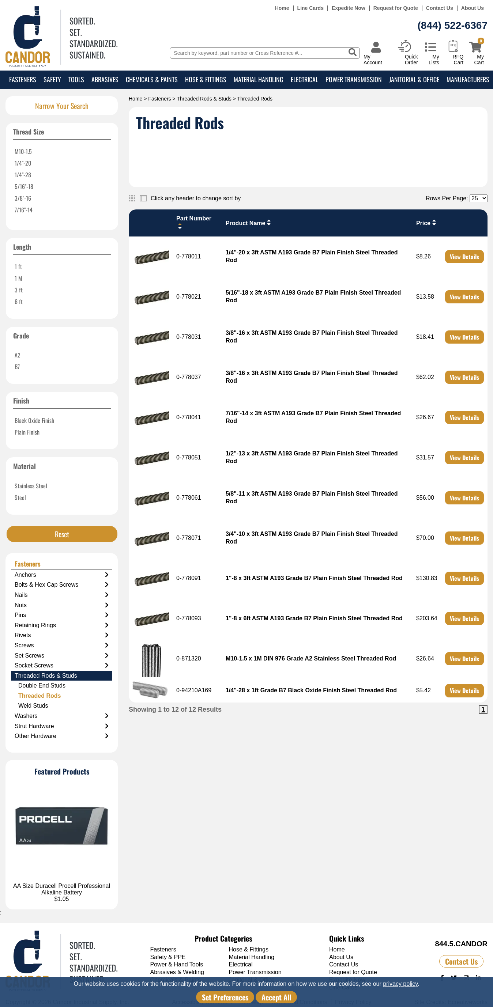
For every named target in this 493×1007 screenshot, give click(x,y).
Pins (62, 615)
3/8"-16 (23, 198)
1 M (18, 278)
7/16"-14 (24, 209)
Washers (62, 716)
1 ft (18, 266)
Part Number (193, 222)
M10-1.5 (23, 151)
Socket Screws (62, 665)
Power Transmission (353, 79)
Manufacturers (468, 79)
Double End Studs (41, 685)
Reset (62, 534)
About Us (472, 8)
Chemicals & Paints (152, 79)
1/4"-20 (23, 163)
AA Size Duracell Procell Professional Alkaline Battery (61, 889)
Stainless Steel (31, 485)
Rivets (62, 635)
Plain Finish (27, 432)
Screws (62, 645)
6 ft (19, 301)
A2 (17, 355)
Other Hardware (62, 736)
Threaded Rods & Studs (204, 99)
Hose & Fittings (205, 79)
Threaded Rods (39, 696)
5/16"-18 (24, 186)
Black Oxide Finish (34, 420)
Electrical (304, 79)
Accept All (276, 997)
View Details (464, 256)
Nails (62, 595)
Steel (20, 497)
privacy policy (400, 984)
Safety (52, 79)
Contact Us (439, 8)
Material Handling (258, 79)
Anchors (62, 575)
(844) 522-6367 (453, 25)
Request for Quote (395, 8)
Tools (76, 79)
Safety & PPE (168, 957)
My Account (373, 59)
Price (427, 222)
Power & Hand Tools (176, 964)
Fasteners (22, 79)
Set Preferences (225, 997)
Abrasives (104, 79)
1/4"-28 (23, 174)
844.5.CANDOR (461, 944)
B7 (17, 366)
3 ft (19, 289)
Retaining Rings (62, 625)
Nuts (62, 605)
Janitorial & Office (414, 79)
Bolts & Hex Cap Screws (62, 585)
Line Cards (310, 8)
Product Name (249, 222)
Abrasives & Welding (177, 972)
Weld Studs (33, 706)
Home (282, 8)
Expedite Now (348, 8)
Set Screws (62, 655)
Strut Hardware (62, 726)
